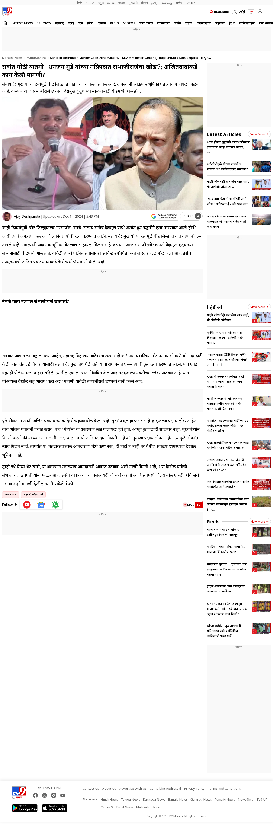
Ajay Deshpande (27, 216)
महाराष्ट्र (59, 23)
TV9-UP (190, 3)
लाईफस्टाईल (247, 23)
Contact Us (91, 788)
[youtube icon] (27, 505)
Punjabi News (225, 799)
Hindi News (109, 799)
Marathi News (12, 58)
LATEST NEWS (22, 23)
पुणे (80, 23)
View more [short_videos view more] (259, 521)
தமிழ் (154, 3)
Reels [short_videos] (213, 521)
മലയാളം (167, 3)
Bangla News (178, 799)
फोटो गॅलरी (146, 23)
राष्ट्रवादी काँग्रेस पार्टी (33, 494)
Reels (114, 23)
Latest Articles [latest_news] (224, 134)
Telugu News (130, 799)
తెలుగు (111, 3)
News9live (246, 799)
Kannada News (154, 799)
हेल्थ (232, 23)
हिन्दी (79, 3)
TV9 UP (261, 799)
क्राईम (177, 23)
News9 (90, 3)
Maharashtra (36, 58)
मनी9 (179, 3)
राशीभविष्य (266, 23)
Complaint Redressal (165, 788)
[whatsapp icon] (55, 505)
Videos (129, 23)
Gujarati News (201, 799)
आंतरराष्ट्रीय (204, 23)
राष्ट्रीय (188, 23)
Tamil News (124, 807)
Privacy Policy (194, 788)
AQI (242, 11)
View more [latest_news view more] (259, 134)
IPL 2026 (44, 23)
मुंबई (71, 23)
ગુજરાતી (133, 3)
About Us (109, 788)
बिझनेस (220, 23)
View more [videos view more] (259, 307)
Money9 (106, 807)
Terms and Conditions (224, 788)
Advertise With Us (133, 788)
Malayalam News (149, 807)
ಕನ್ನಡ (101, 3)
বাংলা (121, 3)
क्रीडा (90, 23)
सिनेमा (102, 23)
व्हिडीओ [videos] (214, 307)
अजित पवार (10, 494)
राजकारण (163, 23)
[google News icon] (41, 505)
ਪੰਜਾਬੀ (144, 3)
